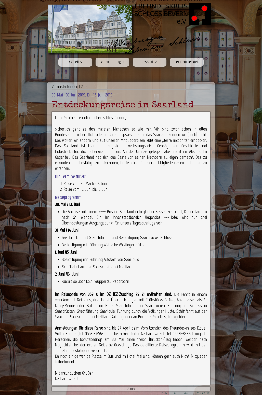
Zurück (131, 389)
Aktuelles (75, 62)
